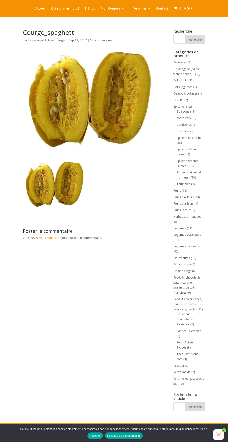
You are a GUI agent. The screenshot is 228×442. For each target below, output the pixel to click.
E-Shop (90, 8)
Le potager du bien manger (46, 40)
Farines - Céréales (189, 331)
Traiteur (178, 366)
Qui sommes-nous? (65, 8)
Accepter (95, 435)
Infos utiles (138, 8)
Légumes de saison (186, 246)
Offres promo (182, 264)
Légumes (179, 228)
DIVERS (178, 100)
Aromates (180, 62)
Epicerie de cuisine (189, 138)
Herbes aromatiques (187, 217)
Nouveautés (181, 258)
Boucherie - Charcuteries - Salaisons (186, 319)
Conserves (184, 131)
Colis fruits (180, 80)
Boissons (183, 111)
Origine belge (182, 271)
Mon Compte (110, 8)
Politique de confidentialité (124, 435)
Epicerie (178, 107)
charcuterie (184, 118)
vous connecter (50, 238)
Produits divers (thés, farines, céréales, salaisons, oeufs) (187, 304)
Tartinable (183, 184)
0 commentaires (101, 40)
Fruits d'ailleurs (183, 197)
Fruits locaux (182, 210)
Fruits (177, 190)
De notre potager (185, 93)
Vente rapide (182, 372)
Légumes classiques (187, 235)
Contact (162, 8)
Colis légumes (182, 87)
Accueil (40, 8)
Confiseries (184, 125)
